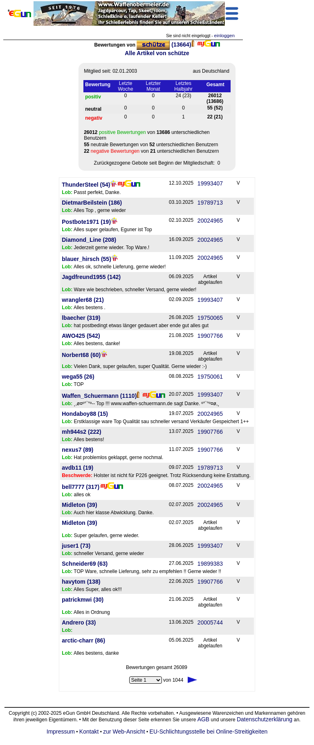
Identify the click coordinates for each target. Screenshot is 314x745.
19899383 (210, 563)
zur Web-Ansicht (124, 731)
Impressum (61, 731)
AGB (203, 719)
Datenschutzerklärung (264, 719)
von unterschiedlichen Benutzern (147, 135)
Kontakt (89, 731)
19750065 (210, 318)
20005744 (210, 622)
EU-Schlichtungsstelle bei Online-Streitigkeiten (209, 731)
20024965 (210, 220)
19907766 (210, 335)
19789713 (210, 202)
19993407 (210, 183)
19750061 (210, 376)
